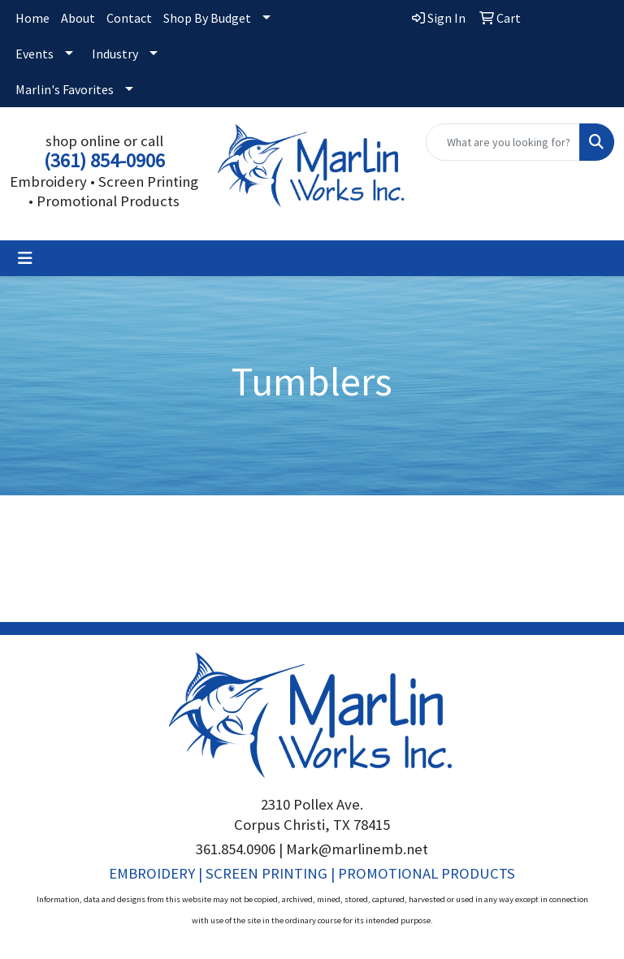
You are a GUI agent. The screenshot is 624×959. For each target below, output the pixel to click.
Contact (129, 18)
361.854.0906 (235, 849)
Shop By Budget (207, 18)
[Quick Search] (503, 142)
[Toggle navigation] (25, 258)
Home (32, 18)
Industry (115, 53)
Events (34, 53)
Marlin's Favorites (64, 89)
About (78, 18)
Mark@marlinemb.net (357, 849)
